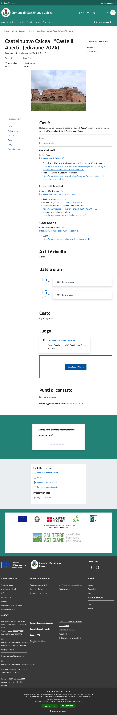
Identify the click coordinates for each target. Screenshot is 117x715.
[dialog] (58, 701)
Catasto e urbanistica (38, 593)
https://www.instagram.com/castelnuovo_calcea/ (64, 215)
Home (6, 30)
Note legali (63, 633)
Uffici (3, 593)
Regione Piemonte (8, 3)
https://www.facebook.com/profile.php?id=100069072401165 (70, 208)
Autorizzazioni (64, 589)
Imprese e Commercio (38, 589)
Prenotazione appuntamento (41, 623)
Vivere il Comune (19, 30)
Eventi (31, 30)
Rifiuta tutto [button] (67, 706)
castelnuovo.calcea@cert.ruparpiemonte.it (18, 642)
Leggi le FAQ (35, 635)
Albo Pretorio (64, 625)
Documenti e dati (8, 609)
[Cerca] (113, 12)
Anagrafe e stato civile (39, 585)
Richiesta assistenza (38, 640)
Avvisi (90, 593)
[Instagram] (92, 12)
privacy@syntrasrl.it (15, 656)
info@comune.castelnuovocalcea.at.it (66, 202)
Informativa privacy (66, 629)
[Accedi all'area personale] (107, 3)
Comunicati (92, 589)
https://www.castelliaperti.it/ (51, 158)
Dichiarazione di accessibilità (70, 638)
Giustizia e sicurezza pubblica (70, 584)
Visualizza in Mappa (76, 366)
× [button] (114, 690)
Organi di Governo (8, 585)
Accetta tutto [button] (49, 706)
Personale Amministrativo (11, 605)
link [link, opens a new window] (80, 701)
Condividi (92, 41)
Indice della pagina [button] (14, 119)
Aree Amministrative (9, 589)
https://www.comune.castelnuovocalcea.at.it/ (58, 194)
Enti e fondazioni (7, 597)
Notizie (90, 585)
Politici (4, 601)
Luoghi (90, 604)
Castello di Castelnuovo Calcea (61, 340)
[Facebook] (87, 12)
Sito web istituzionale (47, 397)
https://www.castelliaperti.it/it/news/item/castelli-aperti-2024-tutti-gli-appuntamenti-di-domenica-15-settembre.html (74, 168)
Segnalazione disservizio (40, 629)
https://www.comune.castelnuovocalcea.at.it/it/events (66, 238)
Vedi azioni (104, 41)
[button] (58, 711)
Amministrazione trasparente (70, 621)
